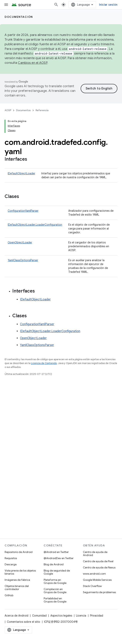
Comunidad (39, 615)
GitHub (9, 595)
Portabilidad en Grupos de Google (55, 600)
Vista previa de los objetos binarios (20, 572)
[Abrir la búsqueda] (56, 4)
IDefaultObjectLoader (21, 173)
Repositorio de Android (19, 552)
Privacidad (96, 615)
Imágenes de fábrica (17, 580)
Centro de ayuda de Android (95, 553)
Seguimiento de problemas (99, 592)
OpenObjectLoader (20, 242)
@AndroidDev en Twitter (59, 558)
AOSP (8, 110)
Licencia (81, 615)
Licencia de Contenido (44, 363)
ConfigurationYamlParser (23, 210)
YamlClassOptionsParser (23, 260)
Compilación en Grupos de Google (55, 590)
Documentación (19, 17)
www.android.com (94, 573)
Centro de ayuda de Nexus (99, 567)
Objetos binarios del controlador (17, 587)
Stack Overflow (92, 586)
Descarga (11, 564)
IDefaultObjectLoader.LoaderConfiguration (35, 224)
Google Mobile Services (97, 580)
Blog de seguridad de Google (57, 572)
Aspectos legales (61, 615)
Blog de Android (54, 564)
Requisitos (11, 558)
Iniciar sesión (108, 4)
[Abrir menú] (6, 4)
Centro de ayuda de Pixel (98, 561)
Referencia (42, 110)
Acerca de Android (16, 615)
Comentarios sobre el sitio (23, 621)
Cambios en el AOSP (32, 63)
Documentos (23, 110)
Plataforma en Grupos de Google (55, 581)
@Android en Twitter (56, 552)
